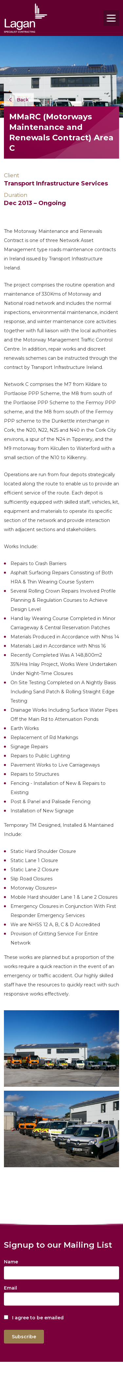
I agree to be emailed (38, 1318)
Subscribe (24, 1337)
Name (11, 1262)
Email (10, 1288)
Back (19, 100)
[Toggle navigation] (111, 18)
